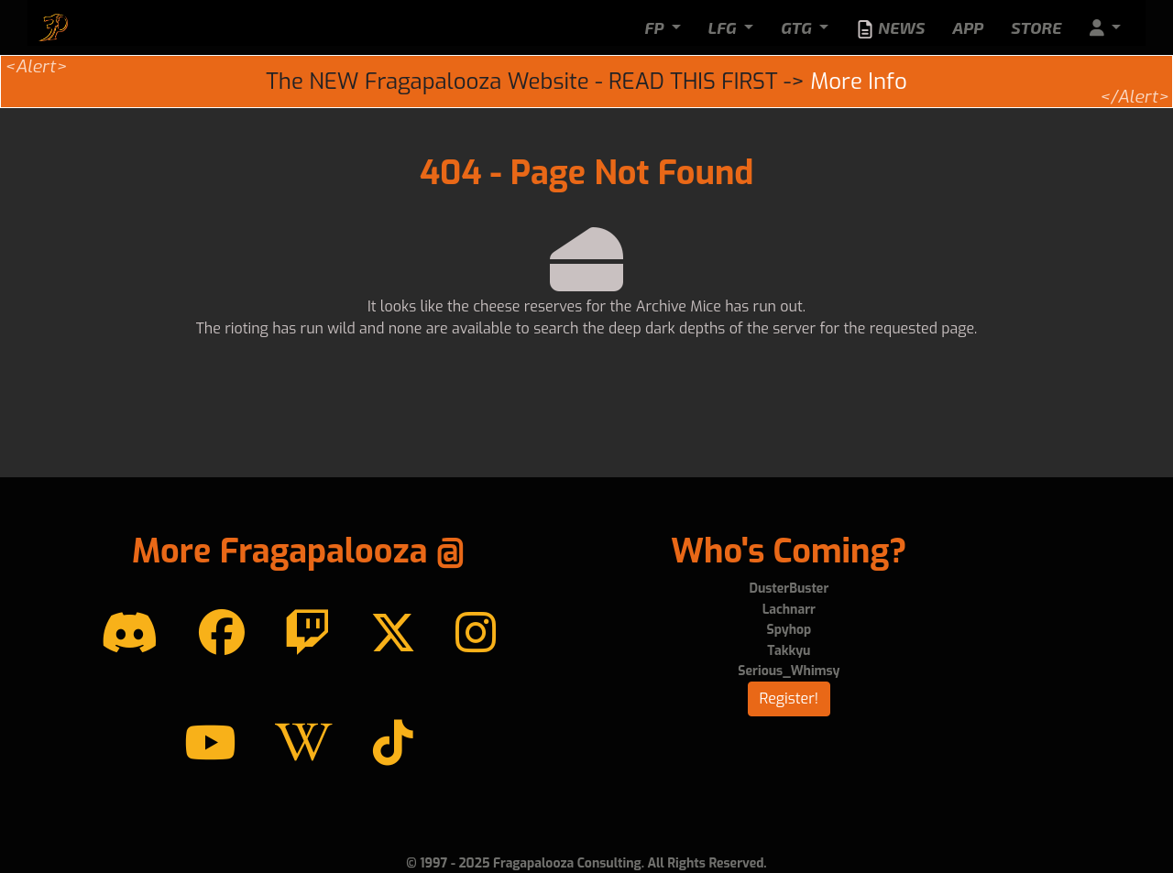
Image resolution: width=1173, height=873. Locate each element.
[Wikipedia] (304, 743)
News (890, 28)
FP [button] (655, 27)
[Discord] (130, 634)
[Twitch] (307, 634)
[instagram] (475, 634)
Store (1036, 27)
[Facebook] (222, 634)
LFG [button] (724, 27)
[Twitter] (393, 634)
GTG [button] (798, 27)
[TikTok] (393, 743)
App (967, 27)
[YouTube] (210, 743)
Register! (789, 698)
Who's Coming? (788, 551)
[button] (1105, 28)
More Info (858, 81)
